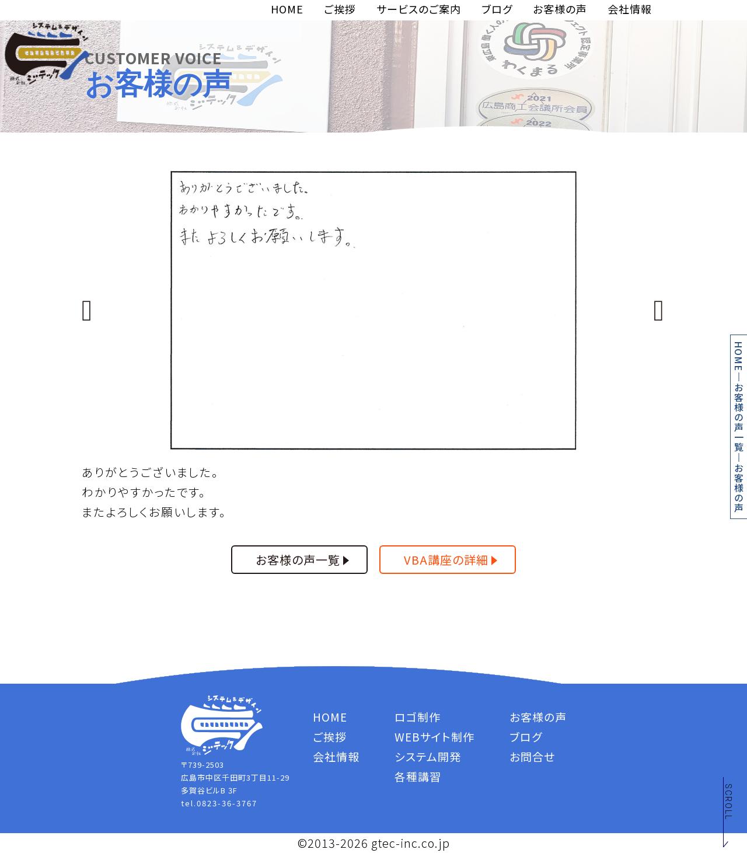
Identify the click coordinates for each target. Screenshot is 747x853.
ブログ (496, 8)
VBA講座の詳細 (446, 559)
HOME (287, 8)
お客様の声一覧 (739, 417)
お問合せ (532, 756)
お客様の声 (560, 8)
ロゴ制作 (418, 717)
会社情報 (630, 8)
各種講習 (418, 776)
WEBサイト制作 (434, 736)
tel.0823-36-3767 (219, 803)
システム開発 (428, 756)
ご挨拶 (340, 8)
